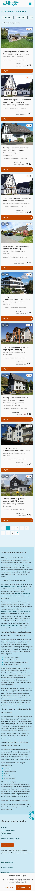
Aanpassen (9, 887)
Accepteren (22, 887)
